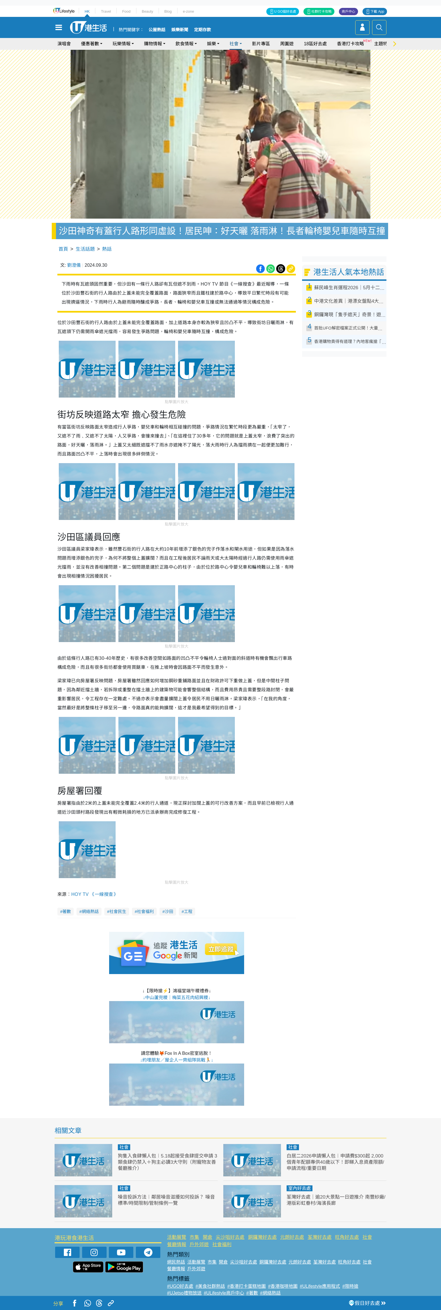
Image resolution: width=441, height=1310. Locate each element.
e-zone (188, 11)
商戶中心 (348, 12)
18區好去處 (315, 43)
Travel (106, 11)
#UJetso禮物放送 (184, 1293)
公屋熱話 (156, 30)
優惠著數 (90, 43)
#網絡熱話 (270, 1293)
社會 (234, 43)
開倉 (207, 1237)
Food (126, 11)
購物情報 (153, 43)
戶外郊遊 (199, 1244)
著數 (66, 911)
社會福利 (145, 911)
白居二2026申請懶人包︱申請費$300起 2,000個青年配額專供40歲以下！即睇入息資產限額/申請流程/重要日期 (335, 1162)
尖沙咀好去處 (230, 1237)
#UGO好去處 (180, 1286)
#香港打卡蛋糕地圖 (246, 1286)
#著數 (252, 1293)
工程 (188, 911)
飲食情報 (185, 43)
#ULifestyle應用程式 (320, 1286)
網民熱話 (176, 1262)
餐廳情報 (176, 1244)
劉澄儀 (74, 265)
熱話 (107, 249)
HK (87, 11)
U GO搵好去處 (285, 12)
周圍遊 (287, 43)
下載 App (377, 12)
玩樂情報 (121, 43)
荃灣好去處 (320, 1237)
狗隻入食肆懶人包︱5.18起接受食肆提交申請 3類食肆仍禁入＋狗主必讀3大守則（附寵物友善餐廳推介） (167, 1162)
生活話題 (85, 249)
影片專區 (261, 43)
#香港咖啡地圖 (283, 1286)
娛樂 (211, 43)
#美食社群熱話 (210, 1286)
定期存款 (202, 30)
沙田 (169, 911)
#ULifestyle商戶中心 (224, 1293)
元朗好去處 (292, 1237)
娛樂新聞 (179, 30)
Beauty (147, 11)
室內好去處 (299, 1188)
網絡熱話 (90, 911)
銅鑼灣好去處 (262, 1237)
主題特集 (383, 43)
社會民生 (117, 911)
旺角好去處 (347, 1237)
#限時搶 (350, 1286)
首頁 (63, 249)
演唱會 (64, 43)
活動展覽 (176, 1237)
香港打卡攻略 (350, 43)
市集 (194, 1237)
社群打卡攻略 (321, 12)
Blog (168, 11)
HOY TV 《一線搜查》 (94, 894)
